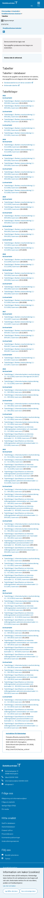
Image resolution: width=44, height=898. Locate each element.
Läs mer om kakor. (9, 886)
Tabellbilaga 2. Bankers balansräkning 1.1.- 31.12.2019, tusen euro (19, 208)
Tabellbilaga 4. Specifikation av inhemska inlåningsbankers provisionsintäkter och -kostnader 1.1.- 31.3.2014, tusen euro (19, 718)
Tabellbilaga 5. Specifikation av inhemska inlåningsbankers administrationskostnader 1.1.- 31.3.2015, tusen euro (21, 584)
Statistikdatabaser (8, 827)
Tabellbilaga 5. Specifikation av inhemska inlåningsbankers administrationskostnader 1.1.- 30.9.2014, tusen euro (21, 656)
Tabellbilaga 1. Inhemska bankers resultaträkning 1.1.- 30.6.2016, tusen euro (21, 405)
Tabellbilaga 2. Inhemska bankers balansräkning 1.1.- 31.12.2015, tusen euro (21, 461)
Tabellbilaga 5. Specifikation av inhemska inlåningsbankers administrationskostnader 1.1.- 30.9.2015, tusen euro (21, 515)
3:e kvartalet (7, 98)
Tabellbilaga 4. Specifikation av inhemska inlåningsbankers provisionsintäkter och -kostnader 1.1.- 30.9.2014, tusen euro (19, 649)
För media (5, 809)
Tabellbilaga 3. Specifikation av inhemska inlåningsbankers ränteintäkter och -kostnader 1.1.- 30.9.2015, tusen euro (21, 501)
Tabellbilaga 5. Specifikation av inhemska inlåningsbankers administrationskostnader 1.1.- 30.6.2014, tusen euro (21, 691)
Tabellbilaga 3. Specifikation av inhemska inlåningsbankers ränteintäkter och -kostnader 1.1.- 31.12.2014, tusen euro (21, 608)
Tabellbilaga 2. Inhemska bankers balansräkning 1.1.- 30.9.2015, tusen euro (21, 495)
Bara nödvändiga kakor (28, 891)
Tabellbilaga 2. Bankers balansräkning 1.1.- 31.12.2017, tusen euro (19, 323)
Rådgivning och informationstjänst (14, 798)
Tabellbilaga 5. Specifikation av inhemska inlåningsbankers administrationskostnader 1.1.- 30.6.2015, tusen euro (21, 550)
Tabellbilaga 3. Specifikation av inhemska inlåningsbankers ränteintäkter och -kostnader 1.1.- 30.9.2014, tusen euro (21, 642)
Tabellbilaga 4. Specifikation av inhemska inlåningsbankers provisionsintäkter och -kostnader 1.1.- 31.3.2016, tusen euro (19, 436)
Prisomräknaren (7, 834)
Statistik (15, 11)
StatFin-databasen (8, 823)
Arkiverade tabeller (12, 85)
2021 (4, 95)
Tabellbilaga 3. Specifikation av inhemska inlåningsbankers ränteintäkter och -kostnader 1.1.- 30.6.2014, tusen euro (21, 677)
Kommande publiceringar (11, 837)
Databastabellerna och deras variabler (18, 83)
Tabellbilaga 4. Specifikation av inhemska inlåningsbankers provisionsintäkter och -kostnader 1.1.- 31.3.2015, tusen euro (19, 577)
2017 (4, 312)
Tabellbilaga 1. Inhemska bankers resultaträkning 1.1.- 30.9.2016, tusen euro (21, 391)
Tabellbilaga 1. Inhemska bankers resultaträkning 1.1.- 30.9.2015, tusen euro (21, 490)
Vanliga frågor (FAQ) (9, 805)
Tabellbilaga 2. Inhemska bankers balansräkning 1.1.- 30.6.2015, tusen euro (21, 530)
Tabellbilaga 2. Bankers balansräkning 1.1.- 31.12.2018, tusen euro (19, 265)
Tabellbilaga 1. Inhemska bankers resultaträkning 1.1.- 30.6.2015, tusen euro (21, 525)
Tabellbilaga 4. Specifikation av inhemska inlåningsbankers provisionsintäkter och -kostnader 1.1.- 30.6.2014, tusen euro (19, 684)
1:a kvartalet (7, 125)
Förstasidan (6, 11)
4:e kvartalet (7, 142)
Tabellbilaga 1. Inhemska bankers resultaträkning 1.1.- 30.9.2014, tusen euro (21, 632)
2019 (4, 197)
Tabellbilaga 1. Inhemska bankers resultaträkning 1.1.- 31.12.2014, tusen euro (21, 597)
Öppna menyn (7, 20)
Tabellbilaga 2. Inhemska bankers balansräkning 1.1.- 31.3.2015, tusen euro (21, 564)
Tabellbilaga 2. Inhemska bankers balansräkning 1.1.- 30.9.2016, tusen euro (21, 396)
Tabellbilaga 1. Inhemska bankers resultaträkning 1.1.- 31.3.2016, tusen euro (21, 418)
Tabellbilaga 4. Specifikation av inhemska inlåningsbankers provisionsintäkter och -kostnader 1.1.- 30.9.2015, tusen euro (19, 508)
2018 (4, 254)
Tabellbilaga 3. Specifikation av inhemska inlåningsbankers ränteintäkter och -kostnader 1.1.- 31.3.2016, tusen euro (21, 429)
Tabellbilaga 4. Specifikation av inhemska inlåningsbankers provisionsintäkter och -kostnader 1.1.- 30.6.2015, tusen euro (19, 543)
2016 (4, 369)
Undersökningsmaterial (10, 841)
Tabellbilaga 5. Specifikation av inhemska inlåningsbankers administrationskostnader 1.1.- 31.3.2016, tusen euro (21, 443)
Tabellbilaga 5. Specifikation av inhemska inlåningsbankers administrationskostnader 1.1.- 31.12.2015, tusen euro (21, 480)
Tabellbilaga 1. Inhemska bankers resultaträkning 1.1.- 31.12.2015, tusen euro (21, 456)
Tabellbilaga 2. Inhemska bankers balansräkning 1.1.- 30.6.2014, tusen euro (21, 671)
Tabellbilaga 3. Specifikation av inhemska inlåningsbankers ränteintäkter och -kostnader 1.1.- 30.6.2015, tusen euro (21, 536)
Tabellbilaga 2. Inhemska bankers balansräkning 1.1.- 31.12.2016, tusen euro (21, 382)
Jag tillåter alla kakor (11, 891)
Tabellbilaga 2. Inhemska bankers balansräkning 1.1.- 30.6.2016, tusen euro (21, 409)
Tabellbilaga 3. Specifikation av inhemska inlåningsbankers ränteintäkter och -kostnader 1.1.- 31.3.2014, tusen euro (21, 711)
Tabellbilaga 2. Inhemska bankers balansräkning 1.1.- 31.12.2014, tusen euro (21, 602)
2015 (4, 449)
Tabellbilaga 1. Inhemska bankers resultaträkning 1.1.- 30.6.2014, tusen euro (21, 666)
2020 (4, 139)
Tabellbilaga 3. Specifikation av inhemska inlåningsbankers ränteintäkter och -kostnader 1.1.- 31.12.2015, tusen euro (21, 466)
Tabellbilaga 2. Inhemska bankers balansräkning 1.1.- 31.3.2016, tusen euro (21, 423)
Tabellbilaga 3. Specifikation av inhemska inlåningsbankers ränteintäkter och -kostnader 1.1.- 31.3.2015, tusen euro (21, 570)
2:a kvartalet (7, 111)
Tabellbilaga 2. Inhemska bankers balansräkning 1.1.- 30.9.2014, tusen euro (21, 637)
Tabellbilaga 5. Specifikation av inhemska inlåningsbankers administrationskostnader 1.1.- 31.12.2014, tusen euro (21, 622)
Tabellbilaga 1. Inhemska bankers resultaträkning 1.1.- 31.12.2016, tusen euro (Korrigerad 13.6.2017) (21, 375)
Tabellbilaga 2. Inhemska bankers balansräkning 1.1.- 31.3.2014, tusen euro (21, 706)
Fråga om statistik (8, 802)
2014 (4, 591)
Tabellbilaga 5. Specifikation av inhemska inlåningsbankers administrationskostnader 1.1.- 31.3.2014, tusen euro (21, 725)
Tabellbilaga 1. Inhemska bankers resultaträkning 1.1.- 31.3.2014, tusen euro (21, 701)
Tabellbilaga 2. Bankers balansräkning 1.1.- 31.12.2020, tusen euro (19, 151)
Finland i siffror (7, 830)
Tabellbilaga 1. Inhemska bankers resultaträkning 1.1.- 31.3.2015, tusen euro (21, 559)
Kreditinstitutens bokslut (11, 14)
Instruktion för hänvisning (16, 733)
